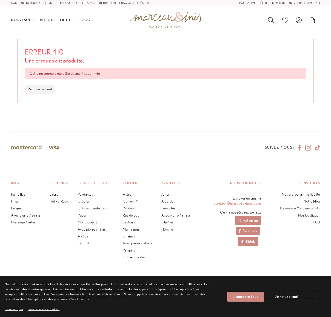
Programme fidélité (252, 3)
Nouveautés (22, 20)
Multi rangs (131, 229)
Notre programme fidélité (301, 194)
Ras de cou (131, 215)
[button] (44, 309)
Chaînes (129, 236)
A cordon (168, 201)
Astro (127, 194)
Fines (15, 201)
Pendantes (85, 194)
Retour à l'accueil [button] (40, 89)
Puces (82, 215)
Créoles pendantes (92, 208)
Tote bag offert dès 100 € (132, 3)
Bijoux (48, 20)
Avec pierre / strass (25, 215)
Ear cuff (83, 243)
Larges (16, 208)
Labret (55, 194)
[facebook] (300, 147)
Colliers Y (130, 201)
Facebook (248, 231)
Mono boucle (87, 222)
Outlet (68, 20)
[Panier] (313, 20)
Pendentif (130, 208)
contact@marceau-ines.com (237, 203)
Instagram (310, 3)
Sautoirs (129, 222)
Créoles (84, 201)
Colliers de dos (134, 257)
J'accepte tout (245, 296)
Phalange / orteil (23, 222)
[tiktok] (315, 147)
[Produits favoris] (286, 20)
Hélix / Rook (59, 201)
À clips (83, 236)
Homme (167, 229)
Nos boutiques (283, 3)
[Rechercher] (272, 20)
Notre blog (311, 201)
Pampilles (18, 194)
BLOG (85, 20)
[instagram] (308, 148)
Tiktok (248, 241)
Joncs (165, 194)
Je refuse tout (287, 296)
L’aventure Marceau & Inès (300, 208)
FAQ (316, 222)
